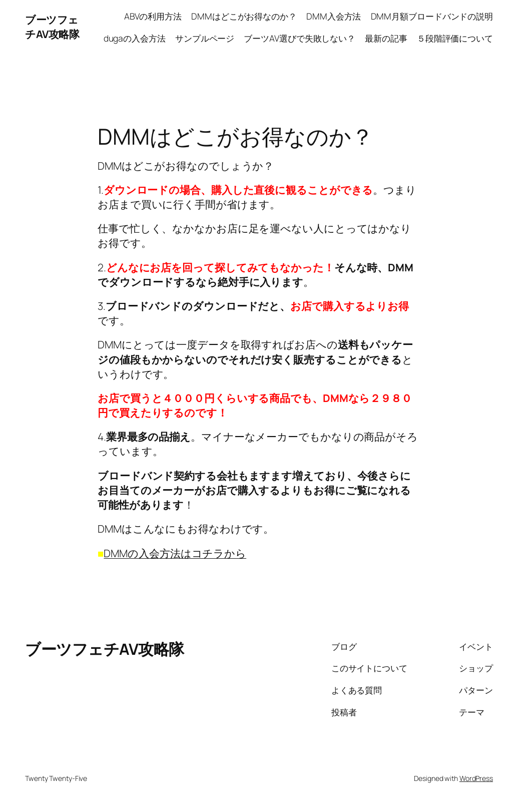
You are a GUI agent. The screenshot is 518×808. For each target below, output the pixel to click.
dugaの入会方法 (135, 38)
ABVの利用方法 (153, 16)
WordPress (476, 778)
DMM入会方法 (333, 16)
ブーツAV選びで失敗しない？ (299, 38)
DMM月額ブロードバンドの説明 (432, 16)
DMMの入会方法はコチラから (175, 553)
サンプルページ (204, 38)
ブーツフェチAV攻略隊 (52, 27)
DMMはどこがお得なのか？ (244, 16)
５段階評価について (455, 38)
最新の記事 (386, 38)
